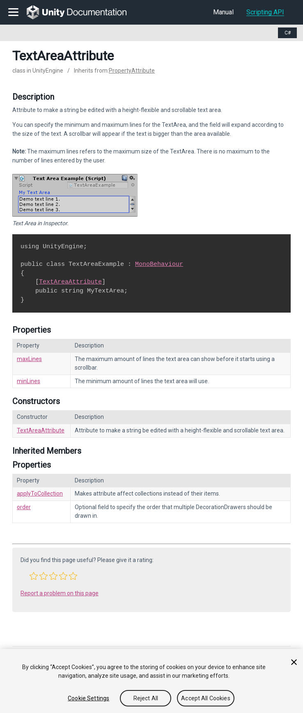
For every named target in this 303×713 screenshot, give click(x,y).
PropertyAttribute (132, 70)
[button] (34, 576)
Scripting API (265, 12)
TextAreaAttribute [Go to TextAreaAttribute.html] (70, 282)
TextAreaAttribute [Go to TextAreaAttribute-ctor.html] (40, 430)
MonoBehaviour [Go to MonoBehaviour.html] (159, 264)
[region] (151, 681)
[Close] (294, 662)
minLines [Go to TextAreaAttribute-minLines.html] (28, 381)
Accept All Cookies (205, 698)
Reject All (145, 698)
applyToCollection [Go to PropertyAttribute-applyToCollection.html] (40, 493)
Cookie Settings (88, 698)
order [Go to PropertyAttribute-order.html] (24, 507)
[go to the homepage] (82, 12)
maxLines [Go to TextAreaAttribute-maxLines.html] (29, 359)
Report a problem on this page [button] (60, 593)
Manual (223, 12)
